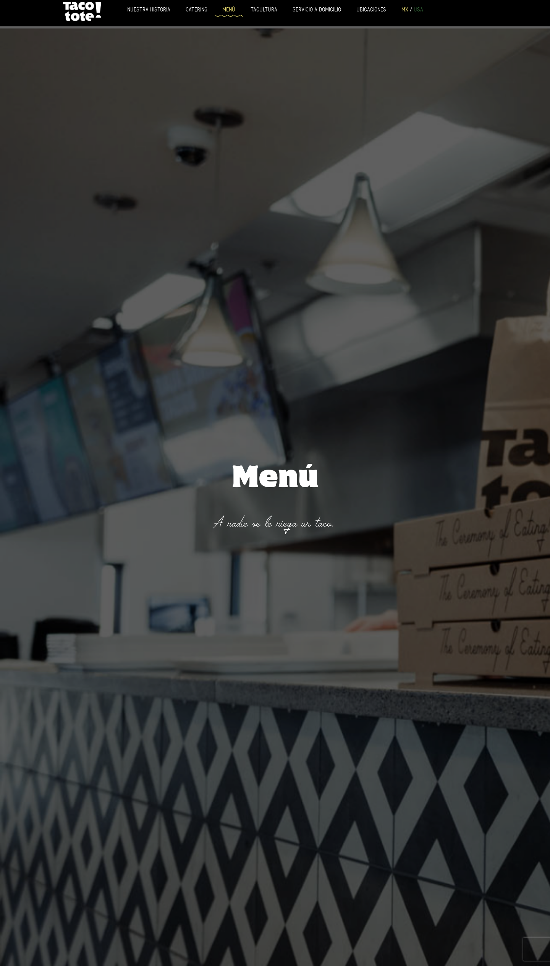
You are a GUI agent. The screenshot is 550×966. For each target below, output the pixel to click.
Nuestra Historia (148, 9)
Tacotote (82, 11)
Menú (228, 9)
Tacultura (264, 9)
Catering (196, 9)
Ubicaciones (371, 9)
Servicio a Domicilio (317, 9)
